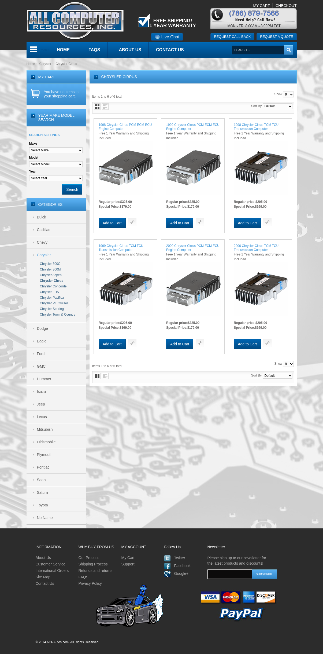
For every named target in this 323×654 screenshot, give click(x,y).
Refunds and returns (96, 570)
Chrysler (45, 64)
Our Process (89, 558)
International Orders (52, 570)
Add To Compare (132, 222)
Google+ (181, 573)
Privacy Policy (90, 583)
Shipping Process (93, 564)
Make (33, 143)
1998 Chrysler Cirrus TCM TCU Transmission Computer (256, 127)
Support (128, 564)
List (105, 106)
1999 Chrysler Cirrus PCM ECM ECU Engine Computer (193, 127)
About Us (43, 558)
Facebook (182, 566)
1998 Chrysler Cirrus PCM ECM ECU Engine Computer (125, 127)
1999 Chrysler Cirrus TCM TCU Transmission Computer (121, 248)
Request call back (232, 37)
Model (34, 157)
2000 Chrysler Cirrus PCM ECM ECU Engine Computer (193, 248)
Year (32, 171)
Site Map (43, 577)
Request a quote (276, 37)
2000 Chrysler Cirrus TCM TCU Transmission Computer (256, 248)
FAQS (83, 577)
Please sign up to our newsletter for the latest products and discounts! (236, 560)
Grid (97, 106)
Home (31, 64)
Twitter (179, 558)
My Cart (128, 558)
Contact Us (45, 583)
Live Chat (167, 37)
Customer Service (50, 564)
